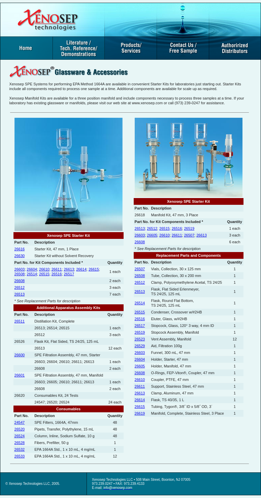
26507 (189, 235)
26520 (19, 429)
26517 (69, 274)
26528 (19, 443)
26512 (19, 287)
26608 (19, 281)
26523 (140, 339)
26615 (94, 269)
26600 (19, 355)
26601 (19, 375)
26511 (19, 321)
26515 (44, 274)
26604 (32, 269)
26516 (57, 274)
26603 (19, 269)
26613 (69, 269)
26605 (152, 235)
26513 (19, 294)
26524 (19, 436)
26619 (140, 413)
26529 (140, 346)
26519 (189, 228)
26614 (81, 269)
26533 (19, 456)
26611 (57, 269)
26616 (19, 249)
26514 (32, 274)
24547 (19, 422)
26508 (19, 274)
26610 (44, 269)
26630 (19, 256)
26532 (19, 449)
